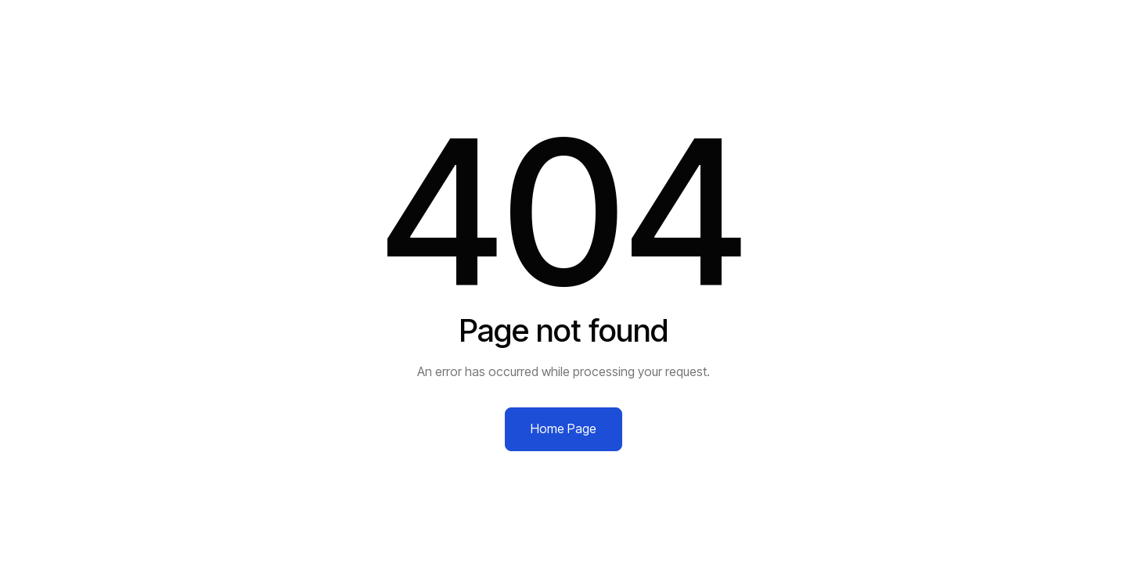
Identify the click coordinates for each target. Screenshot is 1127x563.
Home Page (563, 428)
